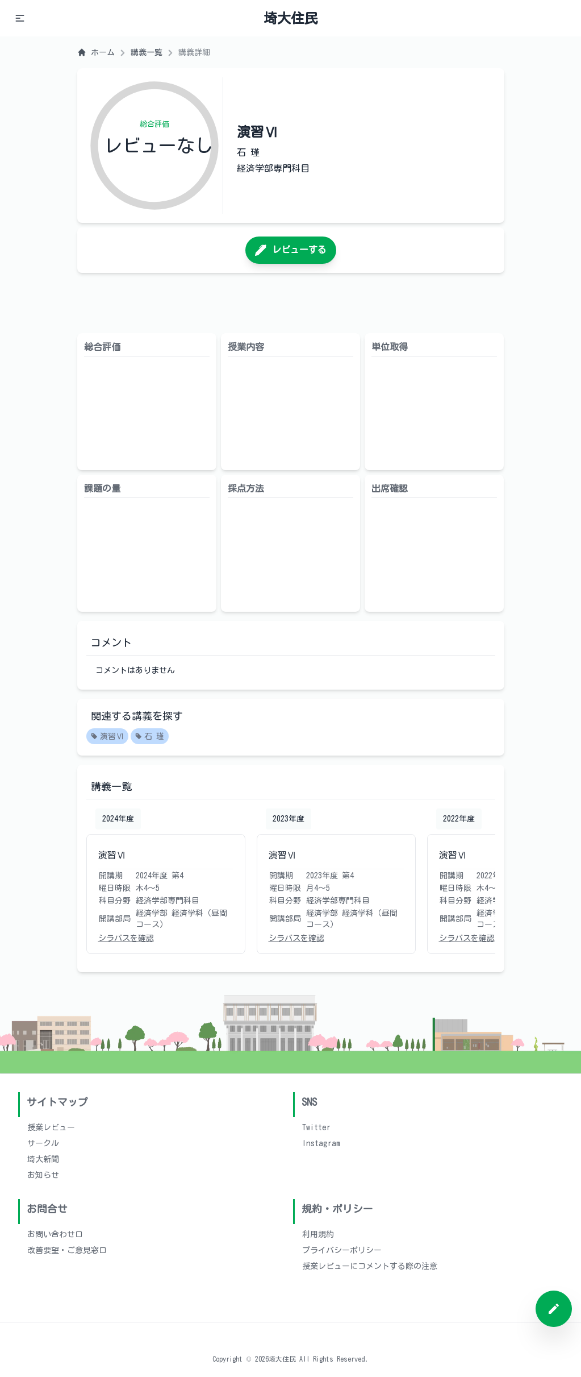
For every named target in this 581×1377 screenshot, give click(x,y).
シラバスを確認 (126, 938)
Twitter (316, 1127)
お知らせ (43, 1175)
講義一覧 (146, 52)
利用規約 (318, 1234)
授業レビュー (51, 1127)
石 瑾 (149, 736)
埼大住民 (291, 18)
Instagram (321, 1143)
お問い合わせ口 (55, 1234)
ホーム (96, 52)
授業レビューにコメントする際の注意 (369, 1266)
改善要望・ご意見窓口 (67, 1250)
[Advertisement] (290, 303)
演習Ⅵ (107, 736)
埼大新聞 (43, 1159)
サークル (43, 1143)
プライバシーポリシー (342, 1250)
